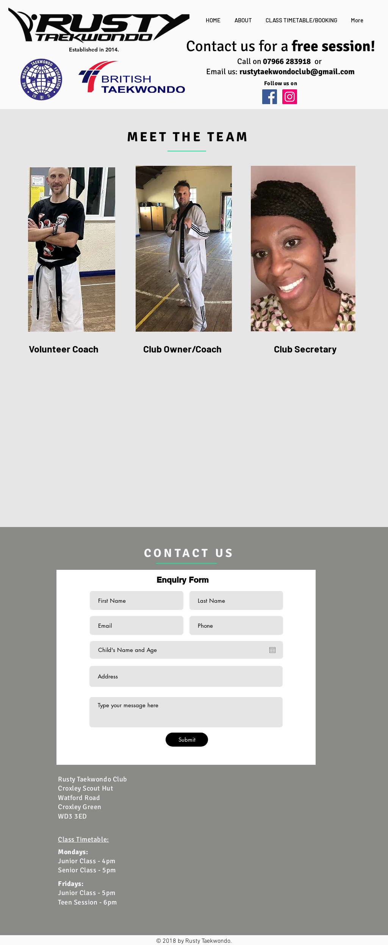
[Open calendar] (272, 650)
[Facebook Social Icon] (269, 96)
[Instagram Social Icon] (289, 96)
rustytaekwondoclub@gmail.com (297, 71)
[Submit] (187, 740)
